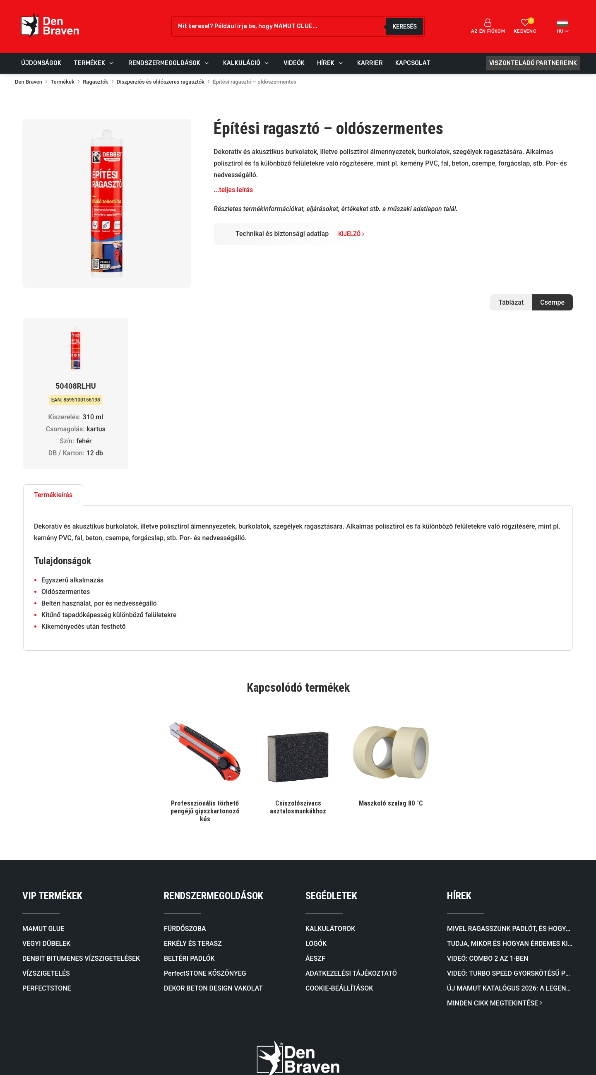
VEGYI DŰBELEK (46, 835)
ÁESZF (315, 850)
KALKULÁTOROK (330, 820)
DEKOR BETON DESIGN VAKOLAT (213, 879)
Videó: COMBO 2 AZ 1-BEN (487, 850)
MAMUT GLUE (43, 820)
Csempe (552, 302)
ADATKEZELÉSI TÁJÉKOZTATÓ (351, 864)
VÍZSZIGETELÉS (46, 864)
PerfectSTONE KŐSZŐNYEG (205, 864)
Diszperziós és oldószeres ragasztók (160, 82)
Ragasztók (95, 82)
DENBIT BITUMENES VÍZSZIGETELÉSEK (81, 850)
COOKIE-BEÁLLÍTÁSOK (339, 879)
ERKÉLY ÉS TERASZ (193, 835)
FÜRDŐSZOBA (185, 820)
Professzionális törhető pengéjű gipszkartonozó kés (205, 702)
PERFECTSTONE (46, 879)
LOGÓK (316, 835)
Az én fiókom (488, 26)
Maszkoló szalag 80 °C (391, 694)
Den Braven (28, 82)
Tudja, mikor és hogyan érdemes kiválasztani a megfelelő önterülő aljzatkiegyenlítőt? (510, 835)
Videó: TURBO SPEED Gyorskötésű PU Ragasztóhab (510, 864)
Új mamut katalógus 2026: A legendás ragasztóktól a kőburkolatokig (510, 879)
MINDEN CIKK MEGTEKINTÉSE (494, 894)
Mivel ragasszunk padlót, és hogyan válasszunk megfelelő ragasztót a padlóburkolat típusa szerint (510, 820)
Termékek (62, 82)
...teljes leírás (233, 190)
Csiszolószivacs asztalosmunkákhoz (298, 698)
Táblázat (511, 302)
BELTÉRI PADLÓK (189, 850)
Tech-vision (262, 1054)
